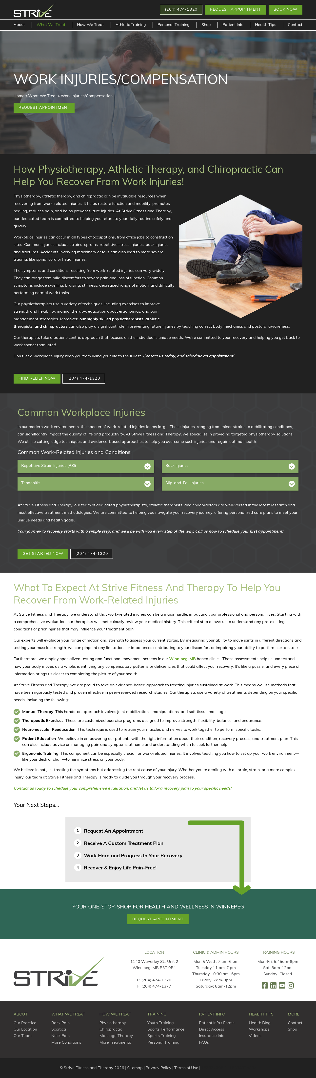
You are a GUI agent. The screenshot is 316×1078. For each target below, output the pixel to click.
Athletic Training (131, 25)
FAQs (204, 1043)
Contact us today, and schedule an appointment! (188, 356)
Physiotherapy (112, 1023)
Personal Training (174, 25)
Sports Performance (165, 1030)
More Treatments (115, 1043)
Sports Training (161, 1036)
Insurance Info (211, 1036)
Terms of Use (186, 1068)
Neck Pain (60, 1036)
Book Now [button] (285, 10)
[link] (265, 985)
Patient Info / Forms (217, 1023)
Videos (255, 1036)
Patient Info (232, 25)
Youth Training (160, 1023)
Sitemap (135, 1068)
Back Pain (60, 1023)
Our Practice (25, 1023)
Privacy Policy (158, 1068)
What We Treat (51, 25)
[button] (181, 10)
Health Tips (265, 25)
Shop (206, 25)
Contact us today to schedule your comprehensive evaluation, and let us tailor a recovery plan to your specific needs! (122, 789)
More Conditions (66, 1043)
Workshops (259, 1030)
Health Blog (260, 1023)
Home (19, 96)
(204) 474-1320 (83, 379)
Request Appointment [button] (235, 10)
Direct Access (211, 1030)
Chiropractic (110, 1030)
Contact (295, 25)
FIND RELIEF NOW (37, 379)
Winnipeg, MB (182, 659)
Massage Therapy (116, 1036)
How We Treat (90, 25)
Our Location (25, 1030)
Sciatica (58, 1030)
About (19, 25)
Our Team (23, 1036)
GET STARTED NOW (42, 554)
